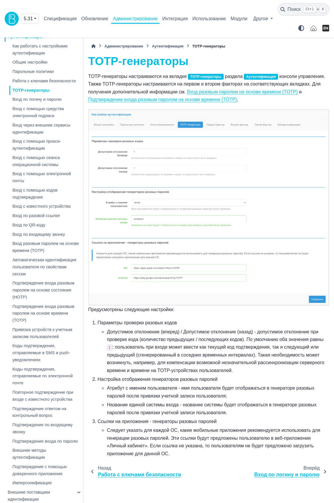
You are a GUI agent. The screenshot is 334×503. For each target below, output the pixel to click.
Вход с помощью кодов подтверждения (34, 194)
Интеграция (175, 18)
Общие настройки (29, 62)
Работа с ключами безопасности (44, 81)
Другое (261, 18)
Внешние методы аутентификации (29, 454)
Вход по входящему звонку (38, 234)
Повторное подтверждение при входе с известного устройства (42, 396)
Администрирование (135, 18)
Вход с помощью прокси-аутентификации (36, 145)
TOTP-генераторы (30, 90)
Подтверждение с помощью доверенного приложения (39, 470)
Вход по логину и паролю (36, 99)
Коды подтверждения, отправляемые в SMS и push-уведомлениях (41, 352)
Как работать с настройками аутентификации (39, 49)
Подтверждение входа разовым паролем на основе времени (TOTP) (43, 313)
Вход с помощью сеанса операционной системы (36, 161)
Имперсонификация (32, 482)
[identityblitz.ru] (313, 28)
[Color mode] (301, 28)
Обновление (94, 18)
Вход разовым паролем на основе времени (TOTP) (45, 247)
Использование (209, 18)
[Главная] (93, 46)
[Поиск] (303, 9)
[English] (325, 28)
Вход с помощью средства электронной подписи (38, 112)
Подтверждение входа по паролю (45, 441)
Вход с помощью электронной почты (41, 177)
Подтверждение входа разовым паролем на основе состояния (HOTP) (43, 290)
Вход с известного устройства (41, 206)
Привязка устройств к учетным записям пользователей (42, 333)
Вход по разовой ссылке (36, 215)
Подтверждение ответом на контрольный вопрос (39, 412)
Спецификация (60, 18)
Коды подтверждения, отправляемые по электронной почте (42, 376)
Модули (239, 18)
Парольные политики (33, 71)
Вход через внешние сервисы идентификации (41, 128)
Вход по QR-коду (28, 225)
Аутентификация (168, 46)
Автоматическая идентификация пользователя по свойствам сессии (44, 267)
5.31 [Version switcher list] (28, 18)
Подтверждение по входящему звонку (42, 428)
